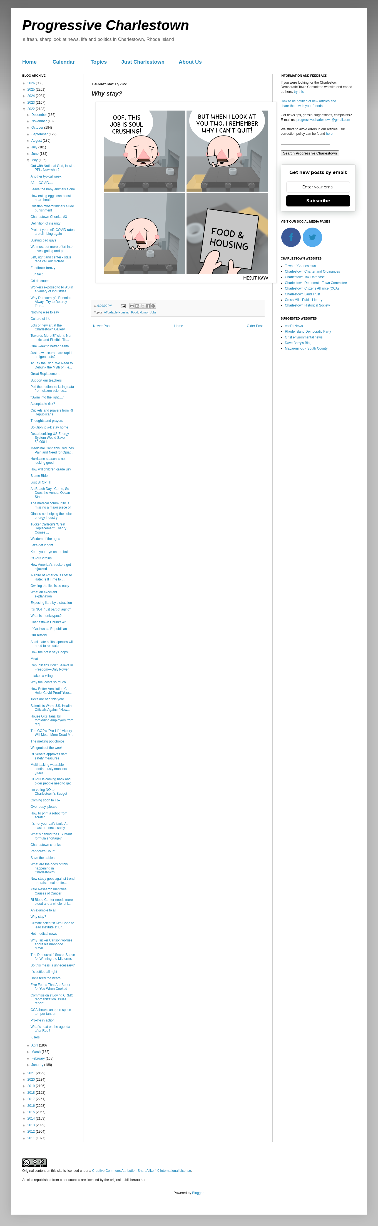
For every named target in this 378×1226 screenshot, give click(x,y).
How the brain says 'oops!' (50, 652)
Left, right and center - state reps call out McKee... (51, 259)
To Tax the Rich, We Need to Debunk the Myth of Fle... (52, 365)
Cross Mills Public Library (303, 300)
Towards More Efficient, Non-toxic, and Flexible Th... (52, 338)
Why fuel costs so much (48, 682)
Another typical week (46, 176)
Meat (34, 659)
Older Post (255, 326)
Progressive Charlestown (105, 25)
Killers (35, 1037)
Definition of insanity (45, 223)
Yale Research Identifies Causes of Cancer (48, 891)
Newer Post (101, 326)
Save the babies (42, 858)
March (36, 1052)
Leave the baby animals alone (53, 189)
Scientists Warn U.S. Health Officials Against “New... (51, 708)
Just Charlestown (143, 62)
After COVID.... (42, 183)
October (37, 127)
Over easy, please (44, 807)
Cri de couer (40, 281)
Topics (99, 62)
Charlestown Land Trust (302, 294)
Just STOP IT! (41, 482)
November (39, 121)
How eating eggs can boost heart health (51, 198)
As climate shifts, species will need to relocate (52, 644)
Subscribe (318, 200)
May (35, 160)
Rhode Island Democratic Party (308, 331)
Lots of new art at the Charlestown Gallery (48, 327)
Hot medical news (44, 934)
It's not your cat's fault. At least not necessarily (49, 825)
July (34, 147)
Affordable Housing (117, 312)
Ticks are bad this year (47, 699)
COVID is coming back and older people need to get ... (52, 781)
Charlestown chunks (46, 845)
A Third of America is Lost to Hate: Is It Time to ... (51, 577)
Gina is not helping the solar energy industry (51, 516)
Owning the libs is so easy (50, 586)
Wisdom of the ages (45, 539)
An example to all (43, 910)
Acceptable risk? (43, 404)
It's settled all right (44, 972)
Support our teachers (46, 380)
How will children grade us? (51, 469)
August (37, 141)
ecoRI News (294, 326)
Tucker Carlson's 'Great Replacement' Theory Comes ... (48, 528)
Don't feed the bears (46, 978)
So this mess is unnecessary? (53, 965)
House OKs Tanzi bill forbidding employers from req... (52, 720)
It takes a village (42, 676)
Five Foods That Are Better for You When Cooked (50, 987)
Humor (144, 312)
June (35, 154)
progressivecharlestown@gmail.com (323, 120)
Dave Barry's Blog (298, 343)
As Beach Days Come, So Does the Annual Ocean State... (50, 493)
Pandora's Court (42, 851)
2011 (32, 1138)
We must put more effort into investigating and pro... (52, 249)
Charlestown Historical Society (307, 305)
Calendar (64, 62)
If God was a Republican (49, 629)
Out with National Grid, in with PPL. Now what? (52, 168)
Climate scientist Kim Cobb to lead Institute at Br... (52, 925)
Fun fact (37, 274)
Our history (39, 635)
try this (299, 92)
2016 (32, 1106)
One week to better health (50, 346)
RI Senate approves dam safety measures (49, 756)
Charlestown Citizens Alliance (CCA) (312, 288)
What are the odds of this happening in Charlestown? (49, 868)
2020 (32, 1080)
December (39, 115)
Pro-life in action (42, 1020)
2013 (32, 1125)
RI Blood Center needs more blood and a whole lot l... (52, 902)
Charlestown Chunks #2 (48, 622)
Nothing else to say (45, 312)
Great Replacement (45, 374)
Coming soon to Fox (45, 800)
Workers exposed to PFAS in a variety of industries (52, 289)
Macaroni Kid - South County (306, 348)
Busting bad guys (43, 240)
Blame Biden (40, 476)
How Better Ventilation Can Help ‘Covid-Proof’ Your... (51, 691)
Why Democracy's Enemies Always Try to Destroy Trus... (51, 302)
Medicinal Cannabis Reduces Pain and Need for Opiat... (52, 450)
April (35, 1045)
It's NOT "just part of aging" (51, 609)
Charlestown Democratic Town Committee (316, 283)
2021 (32, 1073)
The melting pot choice (47, 741)
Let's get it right (42, 545)
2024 (32, 96)
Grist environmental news (303, 337)
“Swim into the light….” (47, 397)
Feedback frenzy (43, 268)
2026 (32, 83)
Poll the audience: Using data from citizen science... (52, 389)
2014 (32, 1118)
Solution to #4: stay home (49, 427)
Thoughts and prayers (47, 421)
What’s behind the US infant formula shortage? (51, 836)
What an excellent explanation (44, 594)
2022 (32, 109)
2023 (32, 102)
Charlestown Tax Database (305, 277)
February (38, 1058)
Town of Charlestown (300, 266)
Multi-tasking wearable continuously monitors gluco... (49, 769)
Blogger (197, 1193)
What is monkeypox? (46, 616)
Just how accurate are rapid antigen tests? (51, 355)
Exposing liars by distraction (51, 603)
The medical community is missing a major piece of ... (52, 505)
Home (29, 62)
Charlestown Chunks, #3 (49, 217)
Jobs (153, 312)
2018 (32, 1093)
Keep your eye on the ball (49, 552)
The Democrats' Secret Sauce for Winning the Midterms (53, 957)
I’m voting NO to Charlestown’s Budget (49, 792)
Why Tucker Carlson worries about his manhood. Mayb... (51, 944)
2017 (32, 1099)
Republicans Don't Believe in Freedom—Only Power (52, 667)
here (329, 134)
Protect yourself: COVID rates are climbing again (52, 232)
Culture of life (40, 319)
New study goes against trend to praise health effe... (52, 880)
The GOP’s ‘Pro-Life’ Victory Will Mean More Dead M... (52, 733)
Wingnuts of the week (47, 748)
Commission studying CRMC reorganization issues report (52, 999)
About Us (190, 62)
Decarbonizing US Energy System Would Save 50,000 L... (50, 438)
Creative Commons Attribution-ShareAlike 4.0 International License (141, 1171)
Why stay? (38, 917)
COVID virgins (41, 558)
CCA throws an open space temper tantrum (51, 1012)
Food (134, 312)
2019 (32, 1086)
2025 (32, 89)
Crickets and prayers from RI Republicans (52, 412)
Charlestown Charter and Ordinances (312, 271)
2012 (32, 1131)
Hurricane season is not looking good (48, 461)
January (37, 1065)
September (40, 134)
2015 (32, 1112)
